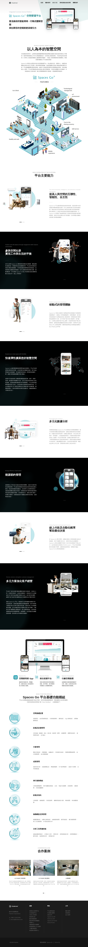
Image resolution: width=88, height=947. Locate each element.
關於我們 (47, 2)
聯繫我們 (75, 2)
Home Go (57, 942)
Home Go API (51, 919)
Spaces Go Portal (52, 920)
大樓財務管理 (33, 928)
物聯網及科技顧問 (34, 924)
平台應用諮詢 (51, 911)
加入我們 (67, 915)
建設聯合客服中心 (34, 930)
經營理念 (67, 913)
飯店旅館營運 (33, 919)
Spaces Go (49, 942)
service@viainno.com (17, 919)
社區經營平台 (33, 913)
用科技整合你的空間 (65, 2)
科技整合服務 (51, 913)
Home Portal (51, 922)
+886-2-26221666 (15, 917)
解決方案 (54, 2)
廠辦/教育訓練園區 (34, 920)
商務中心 (31, 922)
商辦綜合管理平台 (34, 911)
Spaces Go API (51, 917)
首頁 (42, 2)
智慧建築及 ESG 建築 (35, 926)
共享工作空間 (33, 915)
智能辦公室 (32, 917)
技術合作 (49, 915)
